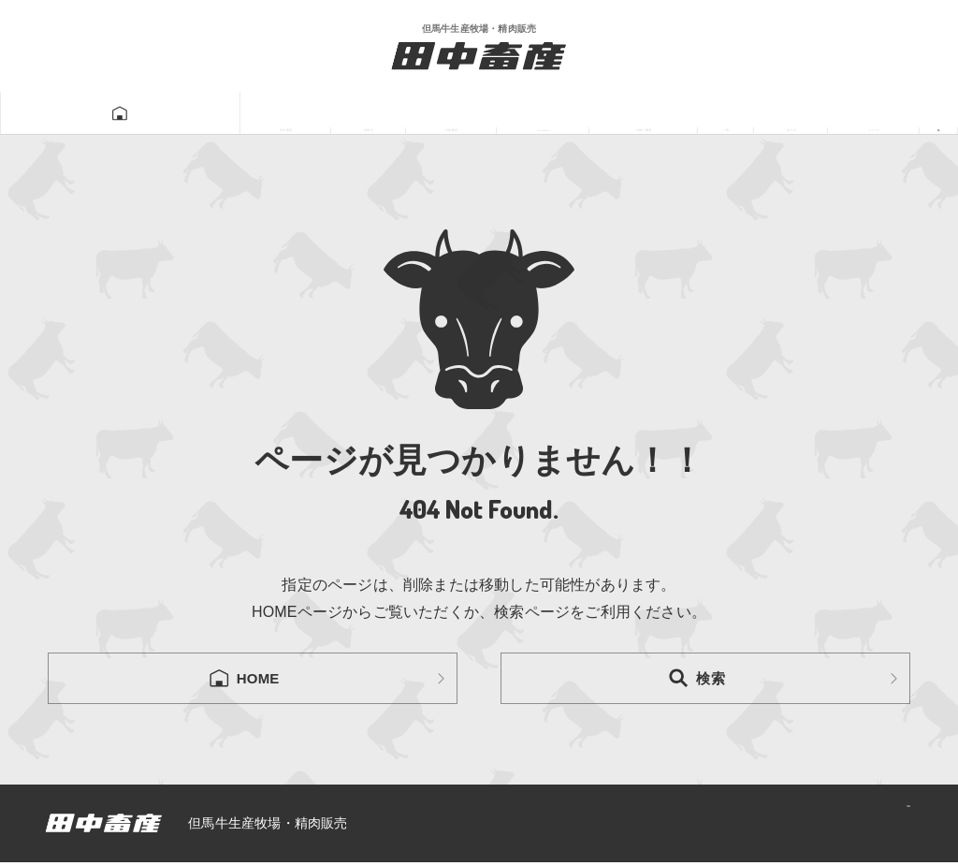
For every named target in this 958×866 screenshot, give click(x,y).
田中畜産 (102, 113)
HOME (244, 680)
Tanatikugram (433, 113)
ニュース (854, 113)
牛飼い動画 (574, 113)
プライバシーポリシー (827, 826)
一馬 (674, 113)
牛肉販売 (304, 113)
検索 (696, 680)
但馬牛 (203, 113)
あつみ (754, 113)
